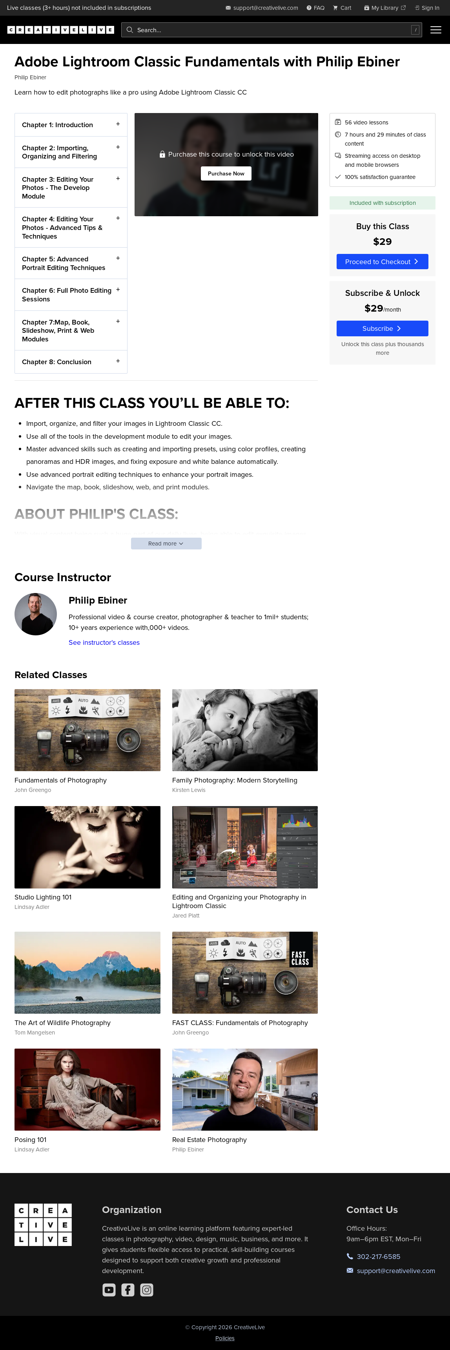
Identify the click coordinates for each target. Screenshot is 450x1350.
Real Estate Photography (209, 1139)
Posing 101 (30, 1139)
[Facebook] (128, 1290)
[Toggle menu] (436, 30)
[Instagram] (147, 1290)
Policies (225, 1338)
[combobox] (272, 30)
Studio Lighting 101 (43, 897)
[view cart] (344, 7)
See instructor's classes (104, 642)
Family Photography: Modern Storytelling (234, 780)
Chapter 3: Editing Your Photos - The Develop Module (57, 187)
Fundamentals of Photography (61, 780)
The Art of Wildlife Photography (63, 1022)
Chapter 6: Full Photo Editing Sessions (66, 294)
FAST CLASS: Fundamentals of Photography (240, 1022)
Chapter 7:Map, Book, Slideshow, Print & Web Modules (58, 330)
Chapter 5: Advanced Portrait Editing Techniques (64, 263)
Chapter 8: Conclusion (56, 362)
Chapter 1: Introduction (57, 125)
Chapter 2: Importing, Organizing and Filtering (59, 151)
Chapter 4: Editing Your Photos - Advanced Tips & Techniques (62, 227)
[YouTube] (109, 1290)
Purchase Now (226, 173)
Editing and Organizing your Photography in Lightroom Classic (239, 901)
